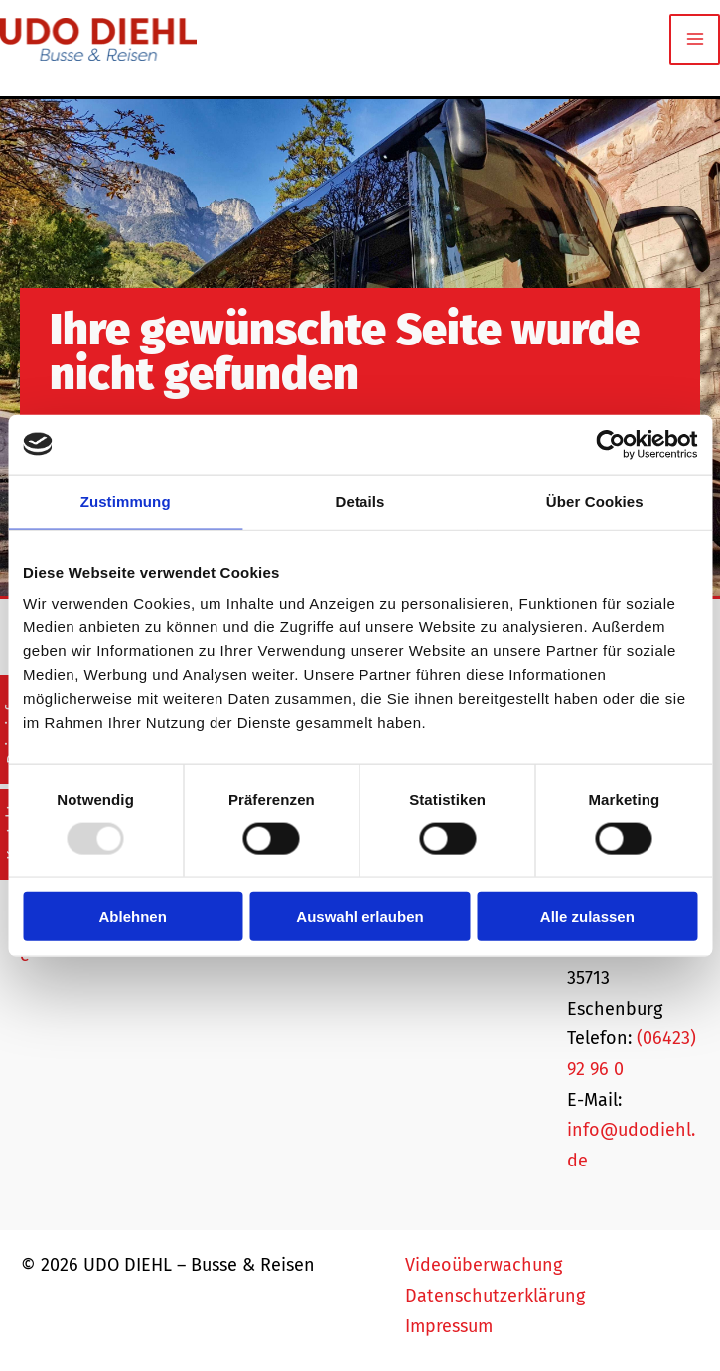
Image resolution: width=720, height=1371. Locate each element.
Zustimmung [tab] (125, 500)
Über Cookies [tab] (595, 500)
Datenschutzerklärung (495, 1295)
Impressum (449, 1326)
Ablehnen (133, 916)
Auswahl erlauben (359, 916)
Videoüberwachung (483, 1265)
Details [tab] (360, 500)
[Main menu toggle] (694, 39)
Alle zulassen (587, 916)
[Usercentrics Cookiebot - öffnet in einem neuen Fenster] (610, 444)
